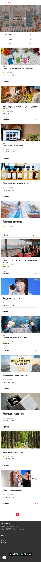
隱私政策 (3, 540)
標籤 (10, 44)
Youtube (25, 548)
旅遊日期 (10, 39)
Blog (29, 548)
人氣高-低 (30, 44)
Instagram (19, 548)
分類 (31, 39)
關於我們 (3, 535)
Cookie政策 (4, 542)
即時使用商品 (8, 34)
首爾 (31, 34)
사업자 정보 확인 (21, 529)
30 (28, 514)
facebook (12, 548)
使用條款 (3, 538)
